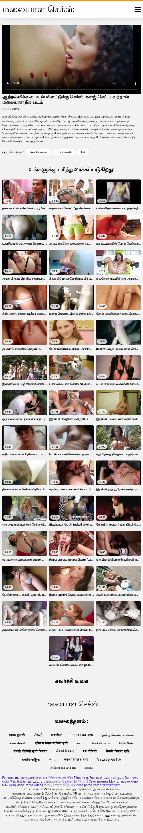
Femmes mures (13, 777)
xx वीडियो (90, 751)
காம (80, 743)
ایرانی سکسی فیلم (36, 781)
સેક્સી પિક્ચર (65, 751)
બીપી (52, 759)
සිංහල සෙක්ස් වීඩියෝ (58, 785)
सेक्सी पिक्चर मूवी (117, 751)
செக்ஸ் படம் (101, 743)
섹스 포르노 (18, 781)
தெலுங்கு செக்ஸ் (109, 759)
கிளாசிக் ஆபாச (38, 152)
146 (83, 152)
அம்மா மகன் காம (63, 767)
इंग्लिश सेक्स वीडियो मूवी (51, 743)
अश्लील (56, 735)
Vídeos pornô (83, 785)
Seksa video (15, 785)
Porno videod (34, 785)
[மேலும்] (138, 9)
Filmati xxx (81, 777)
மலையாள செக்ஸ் (59, 781)
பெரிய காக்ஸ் (64, 152)
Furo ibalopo (82, 735)
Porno (97, 785)
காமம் (89, 767)
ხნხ (4, 785)
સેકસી (38, 735)
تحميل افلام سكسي (113, 777)
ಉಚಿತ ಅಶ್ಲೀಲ (31, 759)
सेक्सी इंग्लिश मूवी (76, 759)
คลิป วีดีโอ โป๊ (80, 781)
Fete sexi (95, 777)
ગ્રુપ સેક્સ (126, 743)
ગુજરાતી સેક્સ (33, 777)
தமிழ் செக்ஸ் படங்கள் (118, 735)
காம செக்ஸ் (17, 743)
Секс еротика (98, 781)
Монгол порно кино (123, 781)
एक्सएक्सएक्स (111, 785)
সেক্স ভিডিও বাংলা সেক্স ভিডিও (58, 777)
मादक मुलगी (17, 735)
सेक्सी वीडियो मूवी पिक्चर (30, 751)
